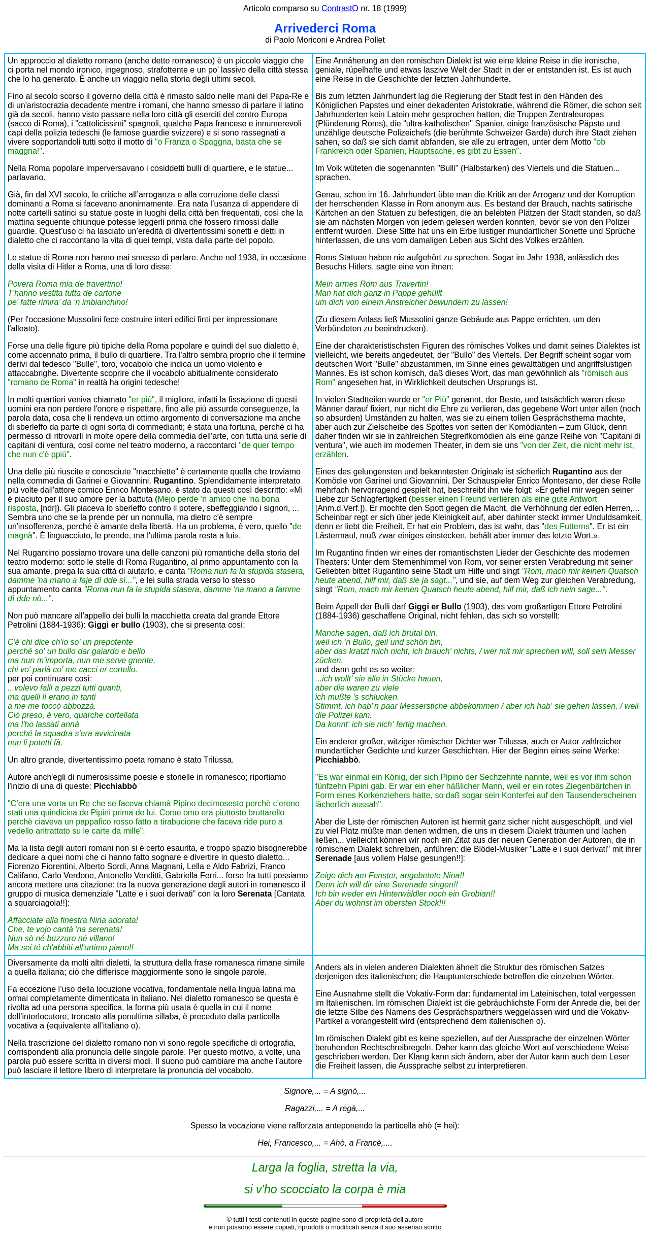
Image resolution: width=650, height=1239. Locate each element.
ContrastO (340, 8)
